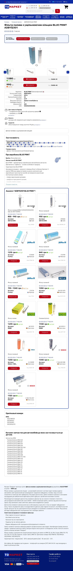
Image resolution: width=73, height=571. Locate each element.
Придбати (30, 79)
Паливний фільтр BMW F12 (14, 466)
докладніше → (11, 115)
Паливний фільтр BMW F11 (14, 464)
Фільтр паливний (44, 211)
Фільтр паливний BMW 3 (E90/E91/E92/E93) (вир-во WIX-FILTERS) (21, 210)
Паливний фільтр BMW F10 (14, 462)
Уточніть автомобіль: (10, 38)
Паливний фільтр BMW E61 (14, 441)
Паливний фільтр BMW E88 (15, 455)
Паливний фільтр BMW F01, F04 (16, 456)
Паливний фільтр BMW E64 (15, 445)
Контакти (59, 2)
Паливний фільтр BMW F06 (15, 458)
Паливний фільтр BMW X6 (14, 473)
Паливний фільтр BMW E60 (15, 440)
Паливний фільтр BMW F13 (14, 468)
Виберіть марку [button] (22, 38)
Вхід (65, 2)
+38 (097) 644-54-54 (33, 556)
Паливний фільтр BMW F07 (15, 460)
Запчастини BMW (11, 438)
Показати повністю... (12, 184)
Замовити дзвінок (32, 561)
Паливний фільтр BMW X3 (14, 469)
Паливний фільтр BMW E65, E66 (16, 447)
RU (50, 2)
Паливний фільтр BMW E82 (15, 451)
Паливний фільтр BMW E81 (14, 449)
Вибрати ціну (13, 225)
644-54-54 (31, 6)
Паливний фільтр (44, 318)
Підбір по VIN (33, 563)
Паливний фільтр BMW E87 (15, 453)
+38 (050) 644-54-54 (33, 558)
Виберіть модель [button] (38, 38)
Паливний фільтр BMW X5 (14, 471)
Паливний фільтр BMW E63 (15, 443)
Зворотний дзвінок (44, 7)
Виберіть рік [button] (51, 38)
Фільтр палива (12, 318)
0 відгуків (17, 31)
